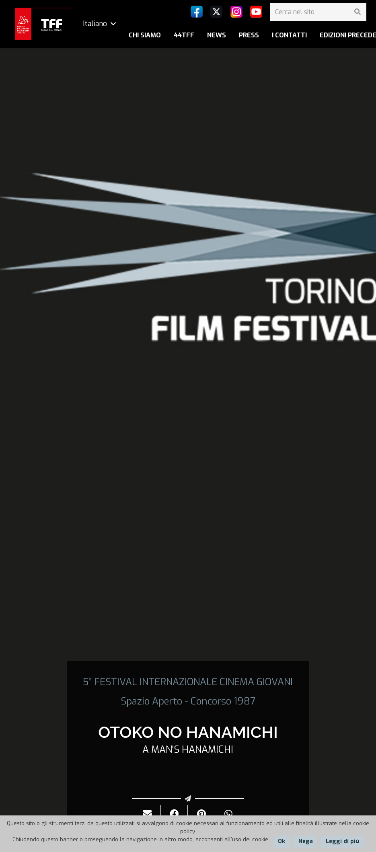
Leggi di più (342, 841)
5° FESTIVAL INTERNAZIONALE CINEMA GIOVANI (188, 682)
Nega (305, 841)
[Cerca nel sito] (318, 12)
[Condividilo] (174, 814)
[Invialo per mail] (147, 814)
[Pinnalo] (201, 814)
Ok (281, 841)
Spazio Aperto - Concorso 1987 (188, 701)
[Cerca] (357, 12)
